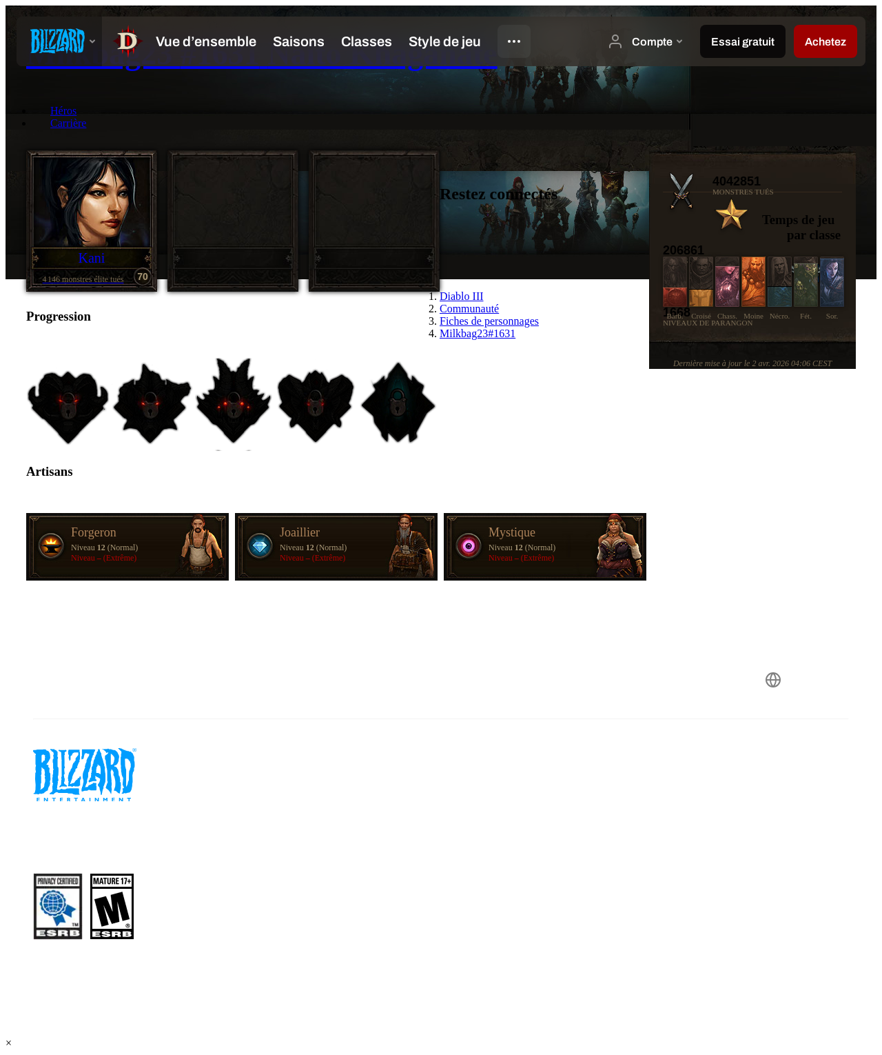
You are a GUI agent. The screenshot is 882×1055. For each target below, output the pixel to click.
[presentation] (59, 41)
